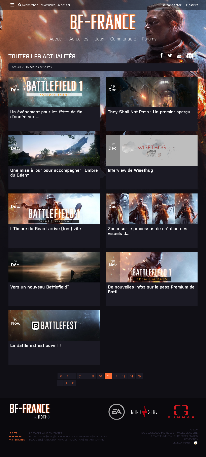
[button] (12, 5)
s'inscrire (192, 5)
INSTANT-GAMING (94, 439)
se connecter (171, 5)
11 (108, 376)
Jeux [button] (99, 38)
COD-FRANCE (63, 436)
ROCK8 (32, 436)
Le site (12, 433)
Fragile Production (70, 439)
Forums (149, 38)
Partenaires (16, 439)
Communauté (123, 38)
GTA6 (96, 436)
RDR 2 (104, 436)
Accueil (56, 38)
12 (115, 376)
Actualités (79, 38)
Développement (185, 442)
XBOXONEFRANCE (82, 436)
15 (139, 376)
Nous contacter (51, 433)
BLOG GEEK (35, 439)
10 (100, 376)
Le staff (34, 433)
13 (123, 376)
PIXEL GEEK (49, 439)
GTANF (42, 436)
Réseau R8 (15, 436)
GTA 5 (50, 436)
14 (131, 376)
